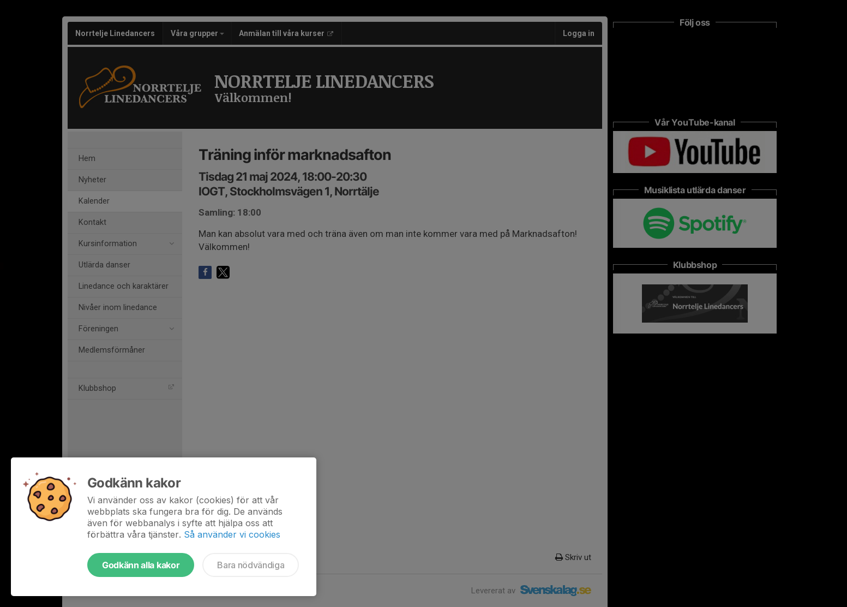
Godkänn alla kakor (140, 565)
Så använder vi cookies (232, 534)
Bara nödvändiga (250, 565)
